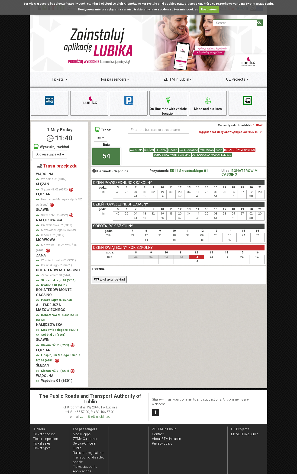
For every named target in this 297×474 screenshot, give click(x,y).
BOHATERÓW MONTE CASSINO (172, 155)
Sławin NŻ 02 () (55, 215)
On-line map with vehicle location (168, 105)
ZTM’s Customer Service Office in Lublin (85, 443)
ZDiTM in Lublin (176, 79)
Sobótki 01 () (53, 335)
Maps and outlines (208, 103)
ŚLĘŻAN (149, 150)
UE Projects (235, 79)
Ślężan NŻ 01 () (55, 371)
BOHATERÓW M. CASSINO (239, 150)
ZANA (219, 150)
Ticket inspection (45, 439)
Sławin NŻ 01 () (55, 345)
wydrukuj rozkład (109, 279)
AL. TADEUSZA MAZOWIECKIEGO (212, 155)
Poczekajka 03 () (56, 300)
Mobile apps (82, 434)
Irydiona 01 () (54, 285)
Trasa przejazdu (57, 166)
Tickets (58, 79)
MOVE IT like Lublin (244, 434)
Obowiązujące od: (50, 154)
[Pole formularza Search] (235, 22)
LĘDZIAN (161, 150)
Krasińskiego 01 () (56, 265)
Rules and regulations (88, 453)
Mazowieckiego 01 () (59, 330)
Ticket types (42, 448)
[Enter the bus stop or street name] (158, 130)
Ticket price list (44, 434)
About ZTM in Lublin (166, 439)
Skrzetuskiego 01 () (58, 280)
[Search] (260, 22)
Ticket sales (42, 443)
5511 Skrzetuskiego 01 (189, 171)
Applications (82, 471)
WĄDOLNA (136, 150)
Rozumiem (209, 9)
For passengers (114, 79)
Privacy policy (162, 443)
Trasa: (103, 129)
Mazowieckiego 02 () (58, 230)
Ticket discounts (85, 466)
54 (106, 156)
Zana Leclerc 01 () (56, 275)
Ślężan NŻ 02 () (54, 189)
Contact (158, 434)
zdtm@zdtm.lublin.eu (95, 416)
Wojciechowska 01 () (58, 260)
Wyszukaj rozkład (51, 146)
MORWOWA (207, 150)
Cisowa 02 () (52, 235)
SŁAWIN (173, 150)
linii (100, 137)
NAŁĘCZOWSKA (188, 150)
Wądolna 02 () (53, 179)
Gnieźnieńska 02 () (56, 225)
